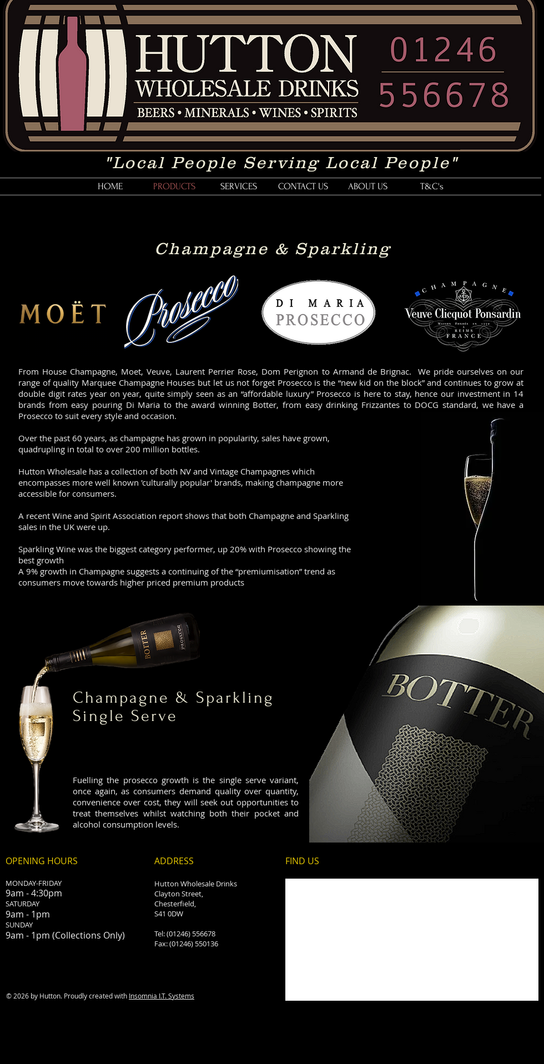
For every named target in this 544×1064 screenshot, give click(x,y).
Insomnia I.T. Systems (161, 995)
